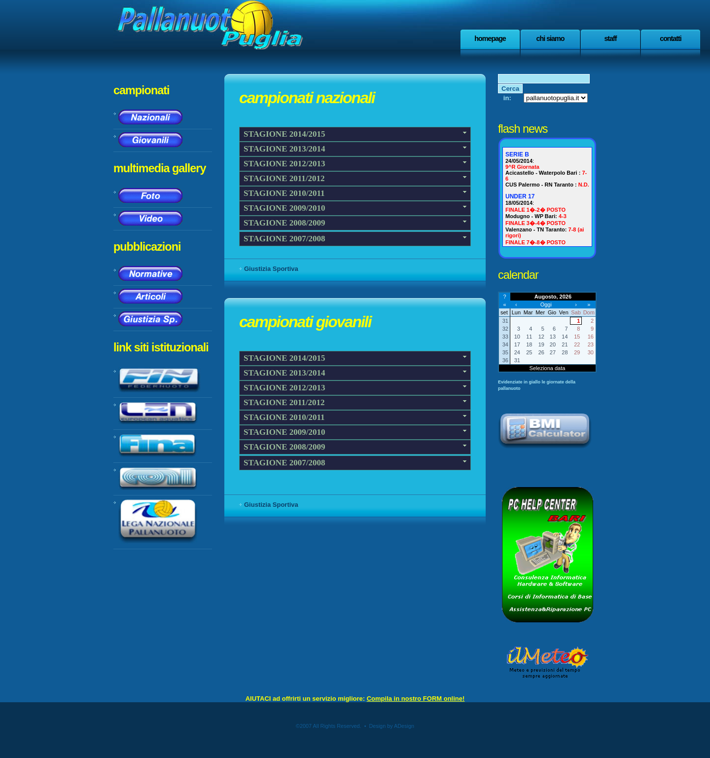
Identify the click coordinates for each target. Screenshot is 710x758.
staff (610, 38)
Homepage (490, 38)
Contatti (670, 38)
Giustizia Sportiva (271, 268)
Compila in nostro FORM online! (416, 698)
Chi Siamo (550, 38)
